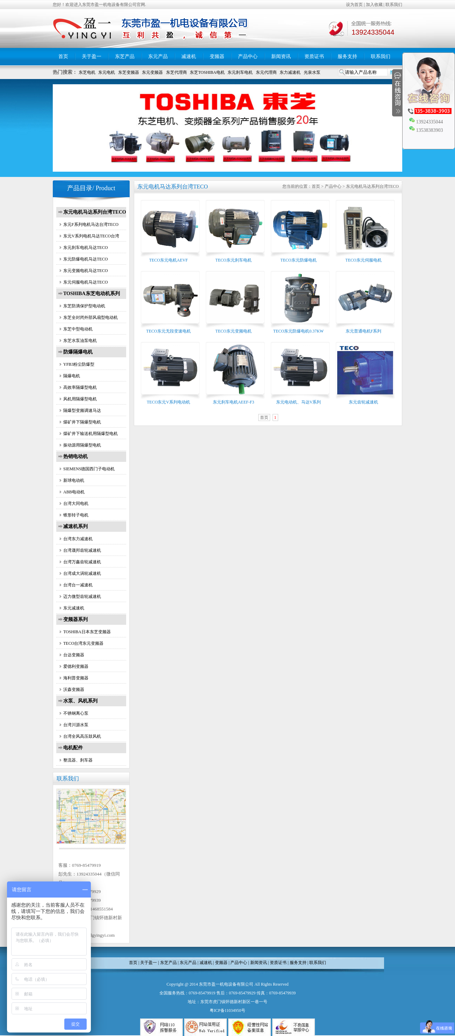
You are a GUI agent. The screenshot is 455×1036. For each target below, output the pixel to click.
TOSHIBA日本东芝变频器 (87, 631)
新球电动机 (73, 480)
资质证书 (314, 56)
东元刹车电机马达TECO (85, 247)
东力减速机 (290, 72)
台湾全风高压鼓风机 (82, 736)
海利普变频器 (75, 678)
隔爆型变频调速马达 (82, 410)
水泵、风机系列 (80, 700)
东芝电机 (87, 72)
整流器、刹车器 (78, 760)
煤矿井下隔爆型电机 (82, 422)
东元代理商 (266, 72)
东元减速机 (73, 608)
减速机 (188, 56)
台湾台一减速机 (78, 585)
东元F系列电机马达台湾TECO (90, 224)
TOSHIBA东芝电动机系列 (91, 293)
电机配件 (73, 747)
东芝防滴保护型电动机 (84, 305)
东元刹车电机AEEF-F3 (233, 402)
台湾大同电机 (75, 503)
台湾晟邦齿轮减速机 (82, 550)
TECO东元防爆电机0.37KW (298, 331)
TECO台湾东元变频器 (83, 643)
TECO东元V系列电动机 (168, 402)
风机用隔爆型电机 (80, 398)
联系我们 (393, 4)
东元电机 (106, 72)
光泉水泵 (312, 72)
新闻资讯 (281, 56)
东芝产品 (125, 56)
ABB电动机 (74, 492)
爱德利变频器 (75, 666)
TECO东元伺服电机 (363, 260)
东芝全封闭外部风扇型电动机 (90, 317)
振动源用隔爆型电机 (82, 445)
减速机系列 (75, 526)
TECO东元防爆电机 (298, 260)
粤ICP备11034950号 (227, 1010)
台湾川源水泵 (75, 724)
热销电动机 (75, 456)
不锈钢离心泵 (75, 713)
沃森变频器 (73, 689)
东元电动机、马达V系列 (298, 402)
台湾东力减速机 (78, 538)
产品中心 (248, 56)
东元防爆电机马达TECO (85, 259)
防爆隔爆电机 (78, 352)
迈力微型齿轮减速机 (82, 596)
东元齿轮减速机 (363, 402)
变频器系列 (75, 619)
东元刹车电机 (240, 72)
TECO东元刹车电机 (233, 260)
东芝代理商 (176, 72)
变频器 (217, 56)
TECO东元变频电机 (233, 331)
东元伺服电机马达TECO (85, 282)
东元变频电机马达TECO (85, 270)
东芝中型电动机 (78, 329)
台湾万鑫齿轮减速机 (82, 561)
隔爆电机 (71, 375)
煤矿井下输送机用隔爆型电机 (90, 433)
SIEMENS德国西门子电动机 (89, 468)
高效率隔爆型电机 (80, 387)
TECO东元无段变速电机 (168, 331)
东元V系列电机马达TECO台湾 (91, 236)
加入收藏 (374, 4)
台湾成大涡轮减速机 (82, 573)
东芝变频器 (128, 72)
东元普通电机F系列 (364, 331)
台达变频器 (73, 654)
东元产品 (158, 56)
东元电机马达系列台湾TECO (94, 212)
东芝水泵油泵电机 (80, 340)
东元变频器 (152, 72)
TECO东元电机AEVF (168, 260)
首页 (63, 56)
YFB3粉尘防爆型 (78, 364)
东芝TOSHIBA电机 (207, 72)
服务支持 (347, 56)
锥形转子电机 (75, 515)
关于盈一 (91, 56)
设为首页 (354, 4)
